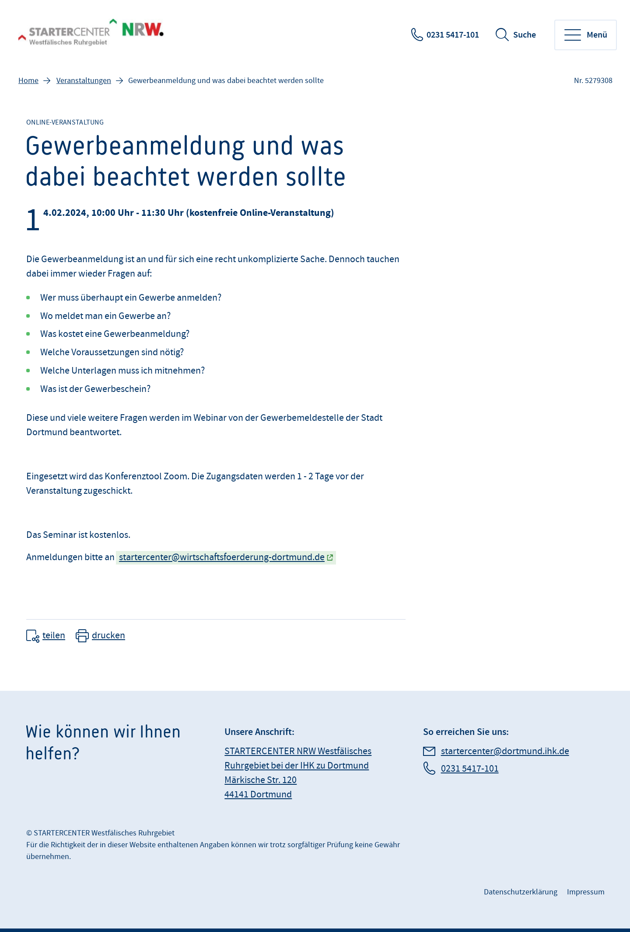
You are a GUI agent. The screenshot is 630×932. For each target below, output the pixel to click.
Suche (524, 35)
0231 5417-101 (453, 35)
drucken (108, 635)
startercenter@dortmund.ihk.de (505, 751)
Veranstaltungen (83, 81)
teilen (53, 635)
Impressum (586, 892)
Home (28, 81)
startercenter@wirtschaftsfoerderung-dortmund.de (222, 557)
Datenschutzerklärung (520, 892)
